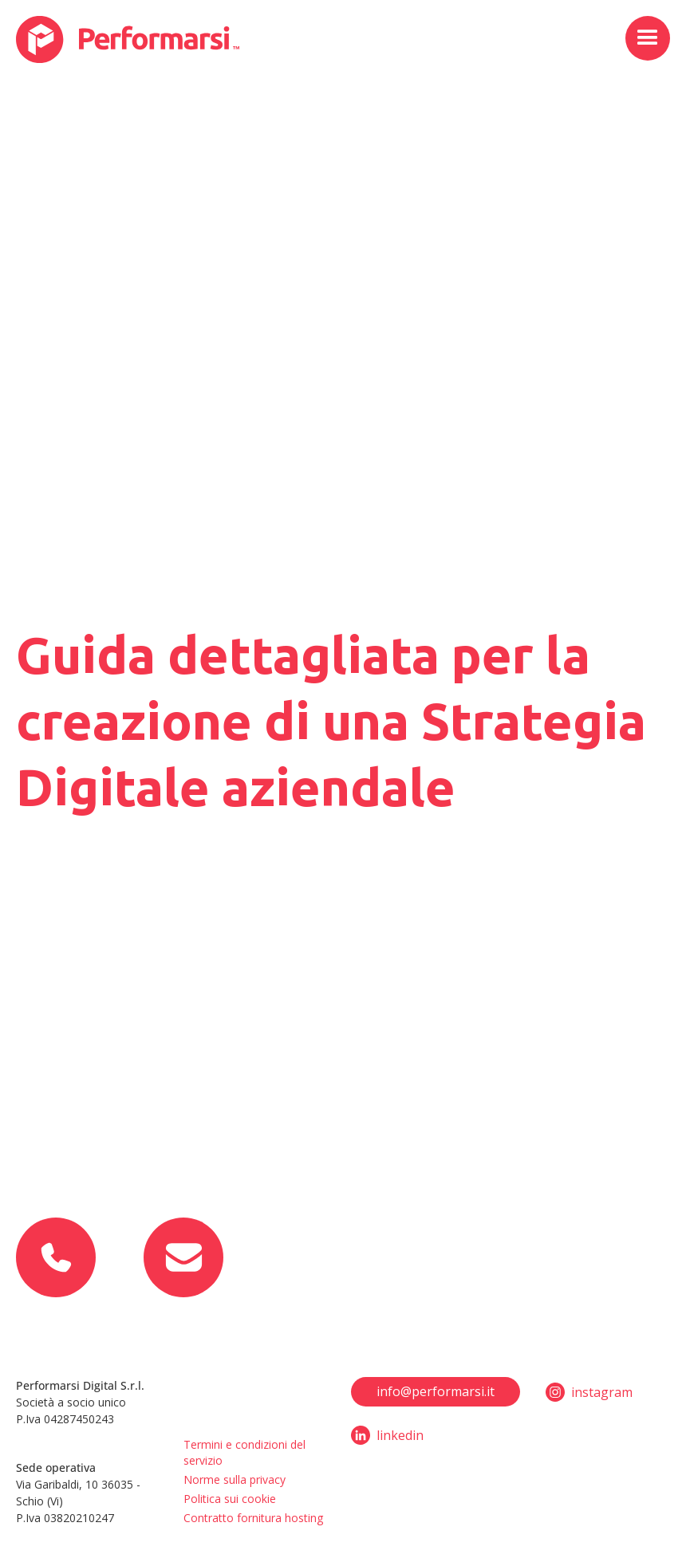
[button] (647, 38)
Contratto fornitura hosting (253, 1517)
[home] (127, 39)
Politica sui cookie (229, 1498)
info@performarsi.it (436, 1391)
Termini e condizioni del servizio (244, 1452)
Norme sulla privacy (234, 1479)
